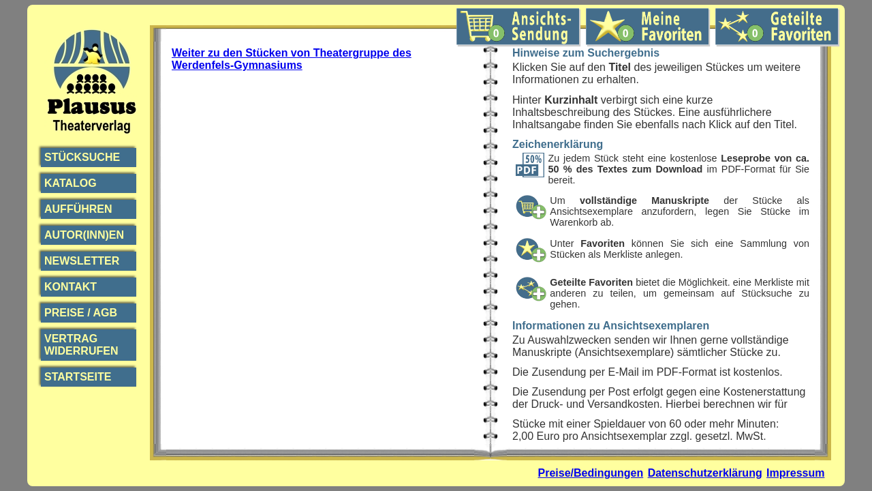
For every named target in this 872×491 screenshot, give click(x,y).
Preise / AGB (80, 312)
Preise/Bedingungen (591, 473)
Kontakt (70, 287)
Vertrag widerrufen (81, 345)
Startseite (77, 377)
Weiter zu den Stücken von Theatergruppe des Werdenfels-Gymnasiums (291, 59)
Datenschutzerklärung (705, 473)
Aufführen (78, 209)
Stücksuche (82, 157)
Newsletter (81, 261)
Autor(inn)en (84, 235)
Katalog (70, 183)
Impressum (795, 473)
